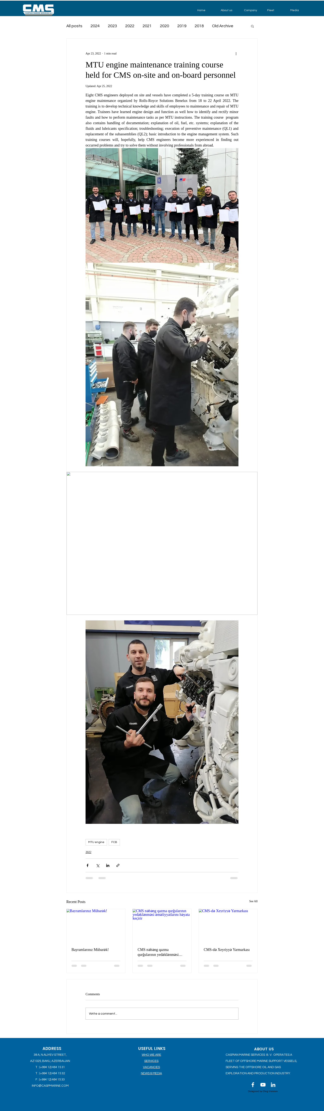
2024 (95, 26)
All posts (74, 26)
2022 (129, 26)
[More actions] (235, 53)
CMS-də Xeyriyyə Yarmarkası (227, 950)
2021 (147, 26)
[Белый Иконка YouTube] (263, 1084)
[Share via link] (118, 865)
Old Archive (222, 26)
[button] (229, 10)
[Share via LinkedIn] (108, 865)
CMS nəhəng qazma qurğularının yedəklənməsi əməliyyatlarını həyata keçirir (160, 952)
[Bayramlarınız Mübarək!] (96, 925)
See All (253, 901)
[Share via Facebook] (87, 865)
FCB (114, 842)
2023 (112, 26)
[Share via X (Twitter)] (98, 865)
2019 (181, 26)
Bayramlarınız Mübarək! (90, 950)
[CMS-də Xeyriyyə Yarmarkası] (228, 925)
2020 (164, 26)
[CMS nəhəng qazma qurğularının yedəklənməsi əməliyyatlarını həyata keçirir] (162, 925)
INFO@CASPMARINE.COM (50, 1085)
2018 (199, 26)
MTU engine (96, 842)
